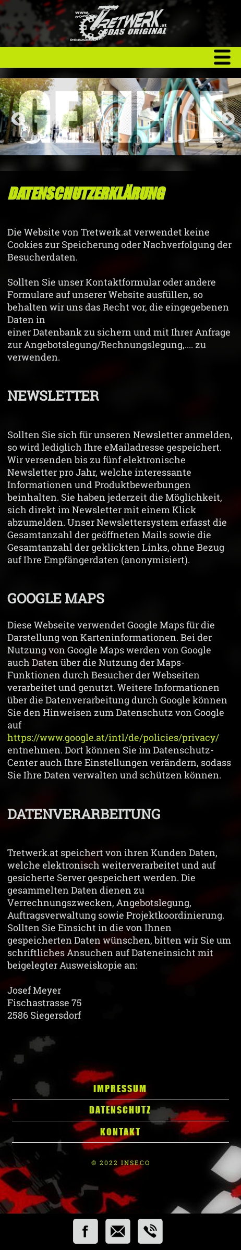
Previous (15, 117)
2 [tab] (120, 139)
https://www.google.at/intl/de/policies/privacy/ (113, 737)
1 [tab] (110, 139)
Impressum (120, 1088)
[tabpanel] (120, 116)
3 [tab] (131, 139)
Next (225, 117)
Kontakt (120, 1131)
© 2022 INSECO (120, 1162)
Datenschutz (120, 1110)
